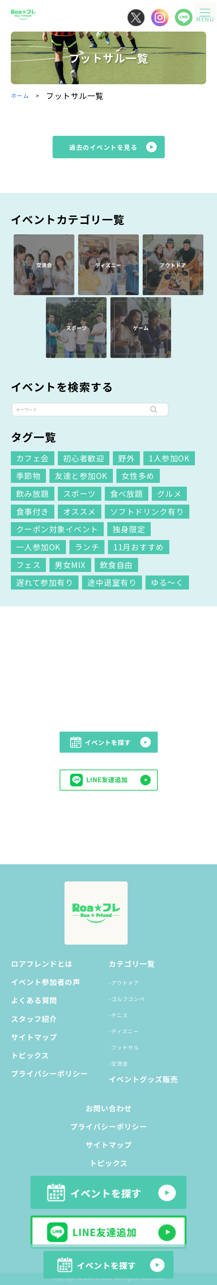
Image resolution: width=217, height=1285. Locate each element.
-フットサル (124, 1047)
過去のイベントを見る (103, 147)
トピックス (30, 1055)
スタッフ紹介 (34, 1018)
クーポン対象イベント (57, 528)
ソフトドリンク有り (147, 511)
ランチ (87, 546)
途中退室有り (112, 582)
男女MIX (70, 564)
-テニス (118, 1015)
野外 (126, 458)
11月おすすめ (138, 546)
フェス (28, 564)
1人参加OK (169, 458)
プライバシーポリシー (49, 1073)
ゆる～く (167, 582)
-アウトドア (124, 982)
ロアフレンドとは (42, 963)
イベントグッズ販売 (143, 1079)
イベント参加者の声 (45, 982)
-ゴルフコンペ (127, 999)
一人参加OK (38, 546)
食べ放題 (126, 493)
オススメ (79, 511)
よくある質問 (34, 1000)
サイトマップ (34, 1037)
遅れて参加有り (45, 582)
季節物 (28, 475)
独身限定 (129, 528)
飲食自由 (116, 564)
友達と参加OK (81, 475)
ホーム (20, 95)
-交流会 (118, 1063)
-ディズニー (124, 1031)
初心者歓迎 (83, 458)
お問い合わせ (109, 1108)
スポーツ (79, 493)
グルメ (169, 493)
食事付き (32, 511)
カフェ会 (32, 458)
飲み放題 (32, 493)
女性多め (138, 475)
